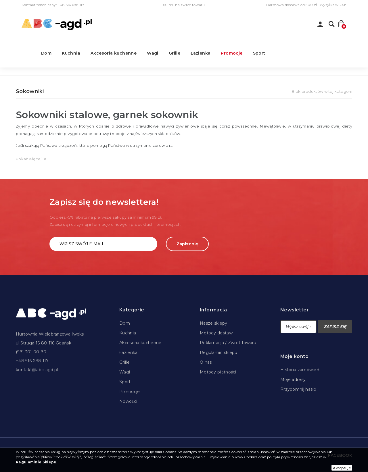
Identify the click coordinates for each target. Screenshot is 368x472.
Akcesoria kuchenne (114, 53)
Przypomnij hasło (298, 389)
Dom (46, 53)
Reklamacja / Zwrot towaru (228, 342)
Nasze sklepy (213, 323)
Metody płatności (218, 372)
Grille (174, 53)
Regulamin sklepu (218, 352)
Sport (259, 53)
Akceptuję (342, 468)
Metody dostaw (216, 333)
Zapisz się (187, 243)
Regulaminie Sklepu (36, 462)
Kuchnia (71, 53)
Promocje (231, 53)
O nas (206, 362)
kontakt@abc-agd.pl (37, 369)
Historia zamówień (299, 369)
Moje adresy (293, 379)
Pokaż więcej (29, 159)
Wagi (152, 53)
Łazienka (200, 53)
